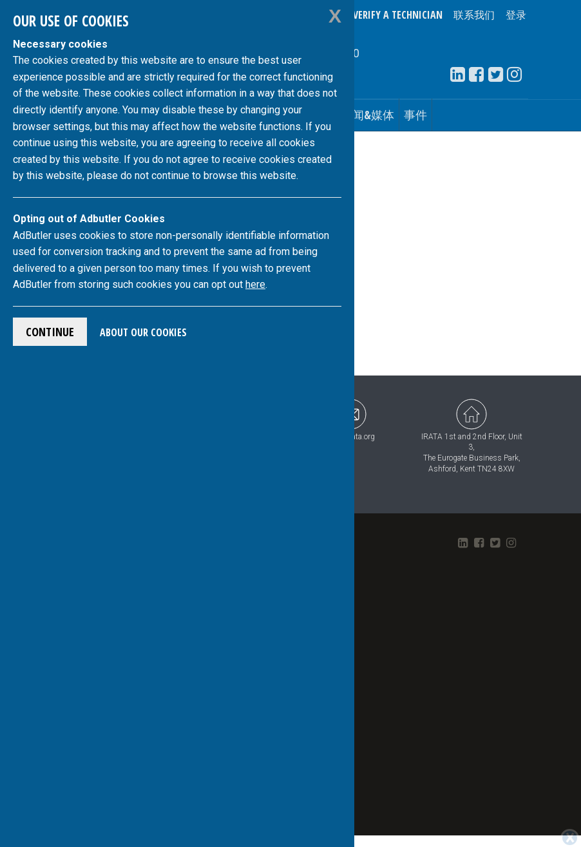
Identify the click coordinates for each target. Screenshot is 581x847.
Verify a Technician (398, 15)
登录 (516, 15)
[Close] (569, 815)
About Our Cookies (143, 332)
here (255, 284)
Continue (50, 331)
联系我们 (474, 15)
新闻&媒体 (367, 114)
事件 (415, 114)
